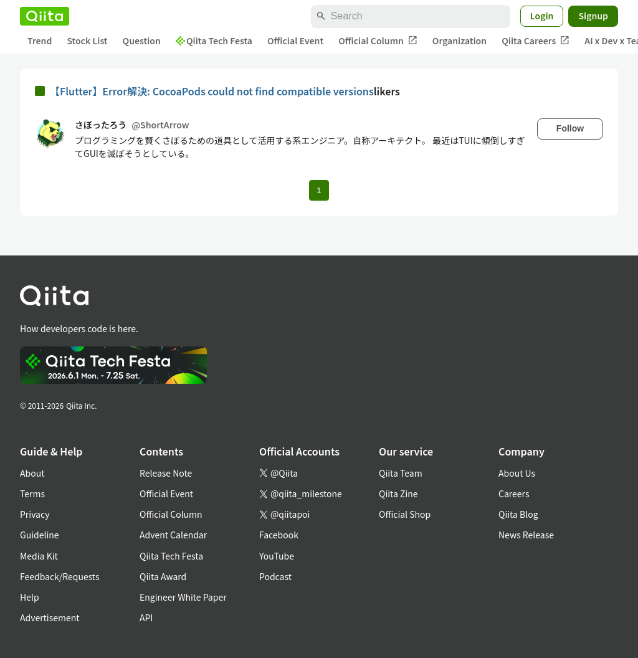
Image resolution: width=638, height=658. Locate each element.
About (32, 473)
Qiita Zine (398, 493)
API (146, 617)
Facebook (278, 534)
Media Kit (39, 556)
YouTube (276, 556)
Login (542, 15)
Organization (459, 40)
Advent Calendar (173, 534)
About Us (516, 473)
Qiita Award (163, 576)
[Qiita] (44, 16)
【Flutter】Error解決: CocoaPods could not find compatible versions (212, 90)
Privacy (34, 514)
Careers (513, 493)
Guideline (39, 534)
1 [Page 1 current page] (319, 190)
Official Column (377, 40)
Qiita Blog (518, 514)
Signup (593, 15)
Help (29, 597)
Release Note (166, 473)
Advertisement (50, 617)
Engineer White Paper (183, 597)
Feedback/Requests (60, 576)
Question (142, 40)
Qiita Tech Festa (214, 40)
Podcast (275, 576)
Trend (39, 40)
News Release (526, 534)
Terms (32, 493)
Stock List (87, 40)
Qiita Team (400, 473)
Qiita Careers (535, 40)
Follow (570, 128)
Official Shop (405, 514)
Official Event (295, 40)
